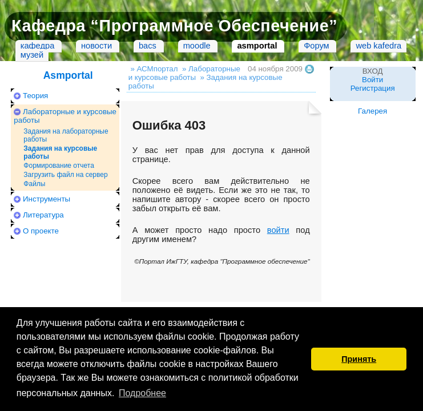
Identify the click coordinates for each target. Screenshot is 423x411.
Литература (43, 215)
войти (278, 230)
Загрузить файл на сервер (65, 175)
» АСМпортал (154, 69)
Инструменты (46, 199)
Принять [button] (358, 359)
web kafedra (378, 45)
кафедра (38, 45)
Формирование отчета (58, 166)
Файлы (34, 184)
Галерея (372, 111)
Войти (372, 79)
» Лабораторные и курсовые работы (184, 73)
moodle (197, 45)
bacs (147, 45)
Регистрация (373, 88)
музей (32, 54)
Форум (316, 45)
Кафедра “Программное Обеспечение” (174, 26)
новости (96, 45)
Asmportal (68, 75)
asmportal (257, 45)
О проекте (41, 231)
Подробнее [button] (142, 393)
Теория (35, 95)
